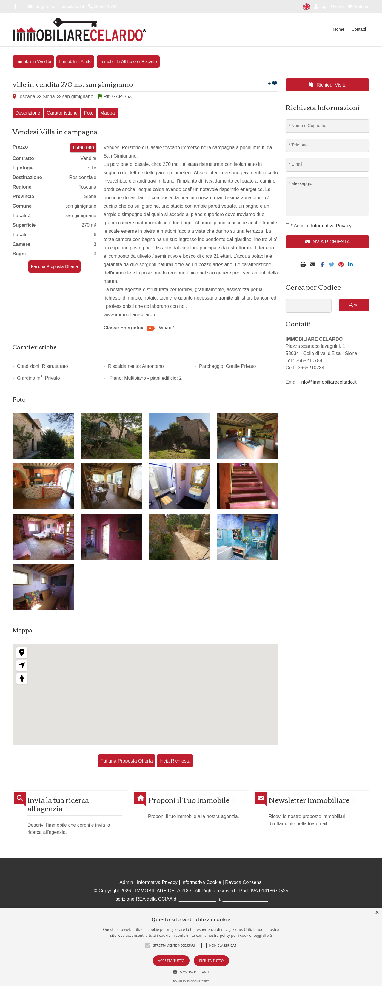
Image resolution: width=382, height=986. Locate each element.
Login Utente (329, 6)
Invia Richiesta (174, 760)
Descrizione (27, 112)
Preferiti (358, 6)
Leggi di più (262, 935)
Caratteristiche (62, 112)
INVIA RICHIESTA (327, 241)
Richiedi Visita (327, 84)
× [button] (377, 913)
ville (92, 167)
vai (354, 305)
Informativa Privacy (157, 882)
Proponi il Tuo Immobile (188, 799)
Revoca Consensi (243, 882)
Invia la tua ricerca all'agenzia (58, 804)
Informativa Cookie (201, 882)
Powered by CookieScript (191, 981)
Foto (89, 112)
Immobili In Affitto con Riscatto (128, 61)
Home (338, 29)
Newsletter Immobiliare (309, 799)
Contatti (359, 29)
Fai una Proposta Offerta (54, 266)
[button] (191, 972)
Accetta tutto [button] (171, 960)
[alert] (191, 947)
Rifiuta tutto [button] (211, 960)
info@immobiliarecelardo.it (56, 6)
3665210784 (103, 6)
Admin (126, 882)
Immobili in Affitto (75, 61)
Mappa (107, 112)
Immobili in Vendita (33, 61)
